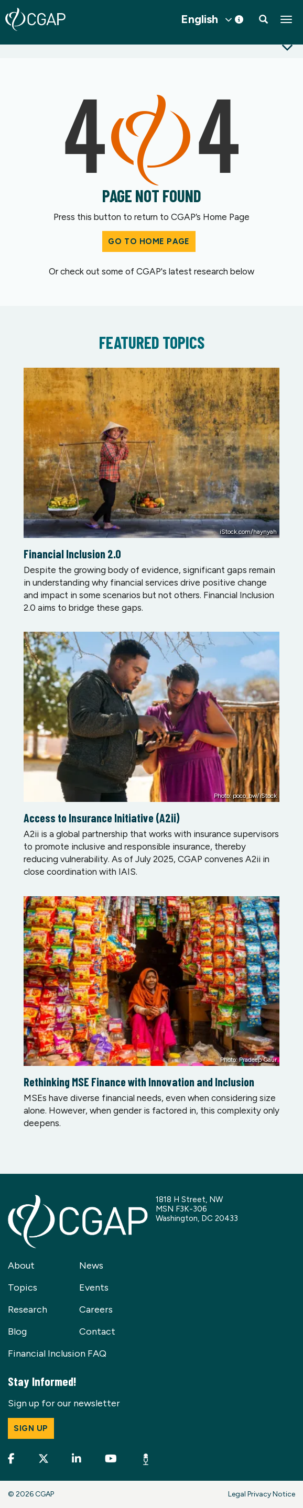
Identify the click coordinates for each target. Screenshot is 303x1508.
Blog (17, 1331)
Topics (22, 1287)
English (199, 19)
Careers (96, 1309)
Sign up (31, 1428)
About (21, 1265)
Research (27, 1309)
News (91, 1265)
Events (94, 1287)
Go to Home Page (148, 241)
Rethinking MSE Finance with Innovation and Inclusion (139, 1081)
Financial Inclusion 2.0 (72, 553)
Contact (97, 1331)
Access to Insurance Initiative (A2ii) (102, 817)
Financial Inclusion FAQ (57, 1353)
